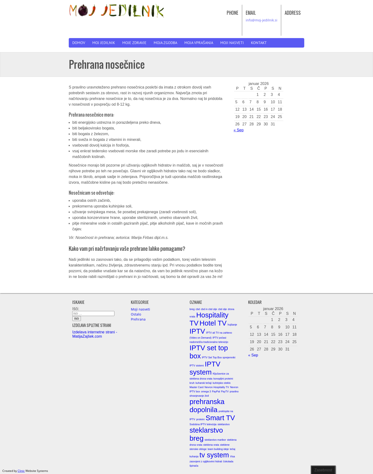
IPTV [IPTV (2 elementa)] (197, 331)
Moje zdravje (134, 43)
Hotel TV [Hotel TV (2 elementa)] (213, 323)
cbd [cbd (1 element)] (198, 309)
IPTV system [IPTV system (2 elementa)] (205, 368)
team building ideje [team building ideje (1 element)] (218, 449)
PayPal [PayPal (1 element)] (216, 391)
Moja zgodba (165, 43)
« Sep (239, 130)
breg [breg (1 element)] (192, 309)
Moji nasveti (232, 43)
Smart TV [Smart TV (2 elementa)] (220, 418)
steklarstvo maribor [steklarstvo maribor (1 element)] (215, 439)
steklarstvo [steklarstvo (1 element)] (223, 424)
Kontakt (259, 43)
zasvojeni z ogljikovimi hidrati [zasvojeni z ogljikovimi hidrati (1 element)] (206, 461)
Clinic (21, 471)
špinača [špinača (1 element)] (194, 465)
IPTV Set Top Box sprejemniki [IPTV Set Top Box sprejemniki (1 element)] (219, 357)
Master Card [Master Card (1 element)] (197, 387)
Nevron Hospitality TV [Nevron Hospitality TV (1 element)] (217, 387)
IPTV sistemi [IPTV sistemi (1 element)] (197, 365)
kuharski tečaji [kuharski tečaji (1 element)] (204, 382)
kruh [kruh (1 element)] (192, 382)
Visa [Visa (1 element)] (232, 456)
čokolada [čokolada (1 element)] (228, 461)
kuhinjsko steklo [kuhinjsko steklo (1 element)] (222, 382)
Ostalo (136, 314)
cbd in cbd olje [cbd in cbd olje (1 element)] (209, 309)
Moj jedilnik (103, 43)
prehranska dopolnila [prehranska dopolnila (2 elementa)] (207, 406)
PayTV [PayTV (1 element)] (225, 391)
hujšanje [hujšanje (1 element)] (232, 324)
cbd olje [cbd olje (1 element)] (222, 309)
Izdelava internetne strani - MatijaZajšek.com (94, 334)
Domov (78, 43)
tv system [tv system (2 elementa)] (214, 455)
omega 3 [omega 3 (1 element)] (206, 391)
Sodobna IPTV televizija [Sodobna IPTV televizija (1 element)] (203, 424)
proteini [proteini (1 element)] (200, 419)
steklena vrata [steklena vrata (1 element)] (211, 444)
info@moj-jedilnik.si (261, 20)
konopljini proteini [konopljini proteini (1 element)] (223, 378)
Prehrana (138, 319)
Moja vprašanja (198, 43)
